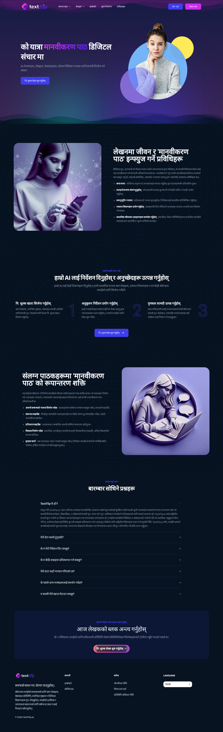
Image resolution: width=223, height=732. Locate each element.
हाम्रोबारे (68, 683)
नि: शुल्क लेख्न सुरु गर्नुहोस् (35, 80)
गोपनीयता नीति (120, 683)
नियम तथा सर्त (120, 689)
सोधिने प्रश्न (69, 689)
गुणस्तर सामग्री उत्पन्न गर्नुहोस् (164, 303)
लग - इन (175, 6)
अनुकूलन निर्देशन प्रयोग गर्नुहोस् (100, 303)
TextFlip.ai (28, 717)
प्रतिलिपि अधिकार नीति (124, 694)
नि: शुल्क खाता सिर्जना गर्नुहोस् (33, 303)
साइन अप (193, 6)
